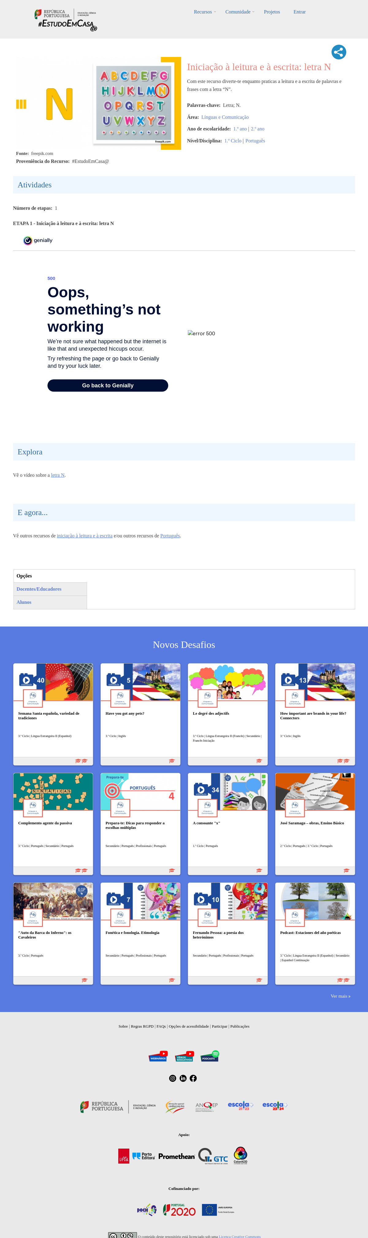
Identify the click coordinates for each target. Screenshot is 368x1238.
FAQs (161, 1026)
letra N (57, 475)
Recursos (203, 11)
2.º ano (257, 128)
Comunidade (238, 11)
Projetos (272, 11)
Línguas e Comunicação (225, 117)
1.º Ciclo (232, 140)
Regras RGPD (142, 1026)
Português (255, 140)
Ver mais (339, 996)
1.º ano (240, 128)
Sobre (123, 1026)
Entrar (300, 11)
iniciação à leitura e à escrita (85, 535)
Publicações (239, 1026)
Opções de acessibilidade (189, 1026)
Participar (219, 1026)
